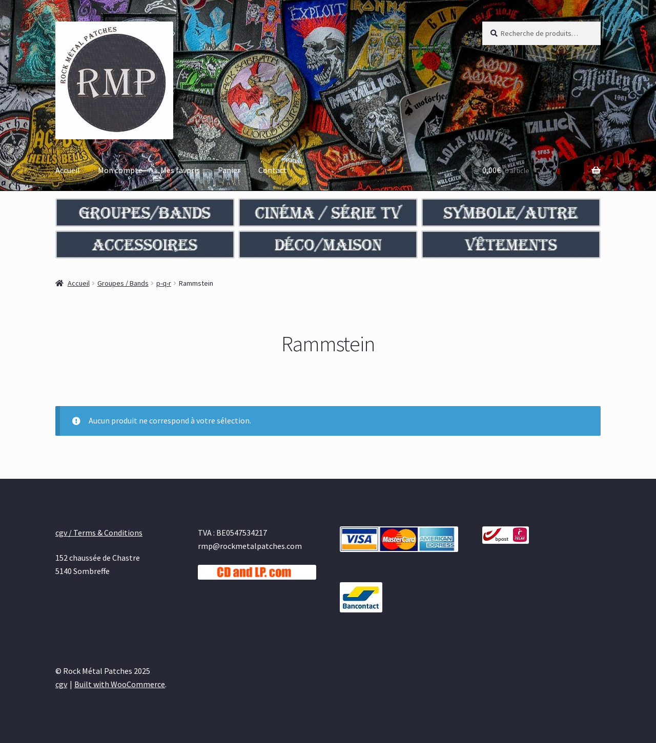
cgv (61, 684)
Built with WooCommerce (119, 684)
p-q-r (163, 283)
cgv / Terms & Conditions (98, 532)
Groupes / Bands (123, 283)
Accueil (67, 170)
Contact (272, 170)
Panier (229, 170)
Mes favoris (180, 170)
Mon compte (120, 170)
